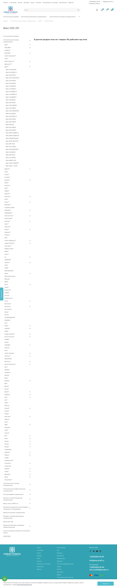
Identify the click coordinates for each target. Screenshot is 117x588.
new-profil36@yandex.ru (99, 570)
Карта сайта (60, 572)
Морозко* (7, 427)
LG (5, 257)
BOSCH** (7, 169)
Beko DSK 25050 (11, 122)
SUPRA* (7, 339)
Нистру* (7, 433)
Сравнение (60, 561)
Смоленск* (8, 463)
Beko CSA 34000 (11, 83)
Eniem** (7, 202)
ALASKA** (7, 50)
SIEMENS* (7, 320)
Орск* (6, 438)
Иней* (6, 403)
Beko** (40, 21)
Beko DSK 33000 (11, 130)
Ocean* (7, 287)
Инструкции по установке (50, 2)
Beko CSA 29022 (11, 80)
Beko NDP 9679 (10, 155)
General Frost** (9, 216)
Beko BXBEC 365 (11, 160)
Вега (6, 383)
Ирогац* (7, 405)
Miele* (6, 273)
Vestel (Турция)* (9, 353)
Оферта (59, 574)
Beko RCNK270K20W (12, 138)
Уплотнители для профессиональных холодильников (14, 490)
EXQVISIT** (8, 205)
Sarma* (7, 315)
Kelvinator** (8, 246)
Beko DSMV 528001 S (12, 133)
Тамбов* (7, 469)
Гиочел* (7, 389)
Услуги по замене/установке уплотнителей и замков (16, 531)
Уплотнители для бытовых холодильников (34, 16)
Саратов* (7, 452)
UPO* (6, 350)
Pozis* (6, 301)
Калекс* (7, 411)
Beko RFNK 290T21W (12, 141)
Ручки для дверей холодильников (13, 494)
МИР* (6, 425)
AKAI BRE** (8, 47)
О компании (12, 2)
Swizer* (7, 342)
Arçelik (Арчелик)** (10, 56)
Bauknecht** (8, 64)
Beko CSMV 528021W (12, 163)
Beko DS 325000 (11, 113)
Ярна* (6, 477)
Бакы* (6, 378)
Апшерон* (7, 372)
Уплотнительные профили (11, 16)
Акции (32, 2)
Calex (6, 172)
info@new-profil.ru (108, 1)
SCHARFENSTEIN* (10, 317)
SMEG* (7, 331)
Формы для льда (8, 521)
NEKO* (6, 282)
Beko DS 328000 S (11, 116)
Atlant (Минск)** (9, 61)
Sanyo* (7, 312)
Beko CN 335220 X (11, 72)
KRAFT (6, 251)
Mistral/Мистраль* (10, 276)
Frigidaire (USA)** (10, 207)
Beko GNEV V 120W (11, 166)
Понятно (105, 584)
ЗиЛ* (6, 397)
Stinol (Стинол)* (9, 337)
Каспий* (7, 408)
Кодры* (7, 414)
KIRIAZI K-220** (9, 249)
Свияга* (7, 455)
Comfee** (7, 177)
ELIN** (6, 199)
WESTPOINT (8, 359)
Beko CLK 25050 (11, 157)
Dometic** (7, 185)
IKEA (6, 238)
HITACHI (7, 235)
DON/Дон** (8, 210)
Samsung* (7, 306)
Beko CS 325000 (11, 86)
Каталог (5, 2)
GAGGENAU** (8, 213)
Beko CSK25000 (11, 100)
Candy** (7, 174)
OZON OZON (6, 536)
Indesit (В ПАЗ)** (9, 243)
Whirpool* (7, 361)
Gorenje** (7, 221)
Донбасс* (7, 394)
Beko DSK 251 (10, 124)
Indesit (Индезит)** (10, 240)
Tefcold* (7, 348)
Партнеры (59, 553)
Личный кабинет (61, 547)
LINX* (6, 265)
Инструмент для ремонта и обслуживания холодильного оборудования (15, 508)
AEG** (6, 45)
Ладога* (7, 419)
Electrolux (8, 196)
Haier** (7, 224)
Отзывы (59, 566)
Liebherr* (7, 262)
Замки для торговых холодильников (14, 512)
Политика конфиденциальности (65, 564)
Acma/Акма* (8, 480)
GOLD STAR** (8, 218)
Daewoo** (7, 180)
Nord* (6, 284)
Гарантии (71, 2)
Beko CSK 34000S (11, 105)
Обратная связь (61, 558)
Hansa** (7, 229)
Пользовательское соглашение (65, 577)
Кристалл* (8, 416)
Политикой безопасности (24, 584)
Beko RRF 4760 (10, 144)
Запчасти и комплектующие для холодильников (12, 499)
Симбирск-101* (9, 460)
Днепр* (7, 392)
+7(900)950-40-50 (94, 1)
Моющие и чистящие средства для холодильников (13, 517)
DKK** (6, 188)
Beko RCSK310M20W (12, 149)
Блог (58, 550)
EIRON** (7, 191)
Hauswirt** (8, 227)
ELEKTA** (7, 194)
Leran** (7, 254)
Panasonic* (8, 290)
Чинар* (7, 471)
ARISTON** (8, 53)
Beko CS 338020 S (11, 91)
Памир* (7, 447)
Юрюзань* (8, 474)
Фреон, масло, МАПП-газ (10, 503)
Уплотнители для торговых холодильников (62, 16)
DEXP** (7, 183)
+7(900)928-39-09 (96, 567)
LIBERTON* (8, 260)
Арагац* (7, 375)
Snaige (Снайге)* (10, 334)
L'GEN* (6, 268)
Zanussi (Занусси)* (10, 364)
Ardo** (6, 58)
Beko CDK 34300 (11, 146)
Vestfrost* (7, 356)
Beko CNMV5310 (11, 75)
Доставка (26, 2)
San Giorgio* (8, 309)
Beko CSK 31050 (11, 102)
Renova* (7, 295)
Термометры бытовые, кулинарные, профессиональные (13, 526)
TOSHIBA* (7, 345)
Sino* (6, 323)
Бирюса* (7, 381)
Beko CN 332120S (11, 69)
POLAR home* (9, 298)
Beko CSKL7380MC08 (12, 111)
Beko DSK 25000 (11, 119)
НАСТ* (6, 430)
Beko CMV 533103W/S (12, 78)
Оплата (20, 2)
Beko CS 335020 (11, 89)
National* (7, 279)
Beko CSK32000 (11, 152)
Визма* (7, 386)
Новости (59, 569)
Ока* (6, 436)
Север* (7, 458)
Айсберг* (7, 370)
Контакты (38, 2)
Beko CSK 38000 (11, 108)
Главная (5, 21)
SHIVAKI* (7, 328)
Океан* (7, 441)
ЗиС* (6, 400)
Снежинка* (8, 466)
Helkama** (8, 232)
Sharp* (6, 326)
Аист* (6, 367)
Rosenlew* (8, 304)
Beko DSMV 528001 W (12, 135)
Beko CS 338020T (11, 97)
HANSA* (7, 293)
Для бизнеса (63, 2)
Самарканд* (8, 449)
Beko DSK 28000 (11, 127)
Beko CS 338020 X (11, 94)
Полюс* (7, 444)
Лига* (6, 422)
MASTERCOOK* (9, 271)
